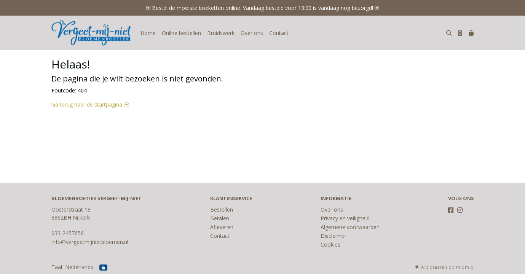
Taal (56, 267)
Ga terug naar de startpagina (90, 104)
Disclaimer (333, 235)
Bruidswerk (221, 33)
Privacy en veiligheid (345, 218)
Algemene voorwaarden (350, 227)
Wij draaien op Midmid (444, 267)
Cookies (330, 244)
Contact (279, 33)
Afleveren (221, 227)
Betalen (219, 218)
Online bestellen (181, 33)
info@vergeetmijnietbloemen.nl (89, 241)
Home (148, 33)
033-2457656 (67, 233)
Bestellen (221, 209)
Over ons (252, 33)
